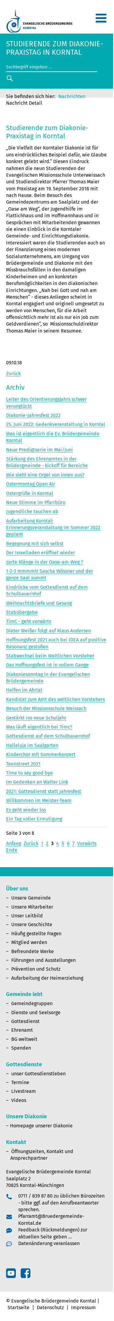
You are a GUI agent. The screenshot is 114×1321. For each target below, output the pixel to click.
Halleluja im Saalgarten (32, 745)
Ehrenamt (22, 1030)
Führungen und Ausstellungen (43, 960)
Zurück (13, 373)
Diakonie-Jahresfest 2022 (33, 415)
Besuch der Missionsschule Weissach (46, 708)
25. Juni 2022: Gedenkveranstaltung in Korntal (55, 424)
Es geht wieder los (26, 810)
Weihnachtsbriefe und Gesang (39, 603)
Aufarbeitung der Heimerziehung (47, 978)
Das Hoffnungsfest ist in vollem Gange (47, 665)
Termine (20, 1082)
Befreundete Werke (32, 951)
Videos (18, 1100)
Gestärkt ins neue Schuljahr (36, 718)
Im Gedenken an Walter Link (37, 782)
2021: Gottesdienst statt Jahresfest (43, 791)
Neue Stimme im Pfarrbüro (35, 502)
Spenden (21, 1048)
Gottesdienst (25, 1021)
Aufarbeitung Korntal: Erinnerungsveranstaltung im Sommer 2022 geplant (53, 527)
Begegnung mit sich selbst (35, 543)
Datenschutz (50, 1307)
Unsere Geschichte (31, 924)
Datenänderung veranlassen (49, 1243)
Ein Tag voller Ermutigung (34, 819)
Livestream (23, 1091)
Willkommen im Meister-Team (38, 800)
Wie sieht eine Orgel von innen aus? (45, 475)
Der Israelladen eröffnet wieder (40, 553)
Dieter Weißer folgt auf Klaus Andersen (48, 631)
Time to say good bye (29, 773)
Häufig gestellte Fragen (36, 933)
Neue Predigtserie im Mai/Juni (39, 450)
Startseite (18, 1307)
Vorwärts (86, 843)
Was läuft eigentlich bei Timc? (39, 727)
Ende (11, 850)
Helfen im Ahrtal (24, 690)
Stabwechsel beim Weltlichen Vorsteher (50, 656)
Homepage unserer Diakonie (41, 1126)
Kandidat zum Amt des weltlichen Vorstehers (55, 699)
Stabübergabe (22, 612)
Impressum (83, 1307)
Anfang (13, 843)
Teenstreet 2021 (23, 764)
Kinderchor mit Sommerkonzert (40, 754)
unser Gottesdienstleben (38, 1074)
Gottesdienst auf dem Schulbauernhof (48, 736)
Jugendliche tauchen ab (32, 511)
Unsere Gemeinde (31, 898)
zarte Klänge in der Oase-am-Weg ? (44, 562)
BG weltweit (24, 1039)
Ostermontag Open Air (30, 484)
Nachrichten (71, 96)
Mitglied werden (29, 942)
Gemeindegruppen (32, 1003)
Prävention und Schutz (35, 969)
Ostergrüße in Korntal (29, 493)
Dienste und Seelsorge (35, 1012)
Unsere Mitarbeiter (32, 907)
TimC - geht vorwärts (28, 621)
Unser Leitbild (27, 916)
